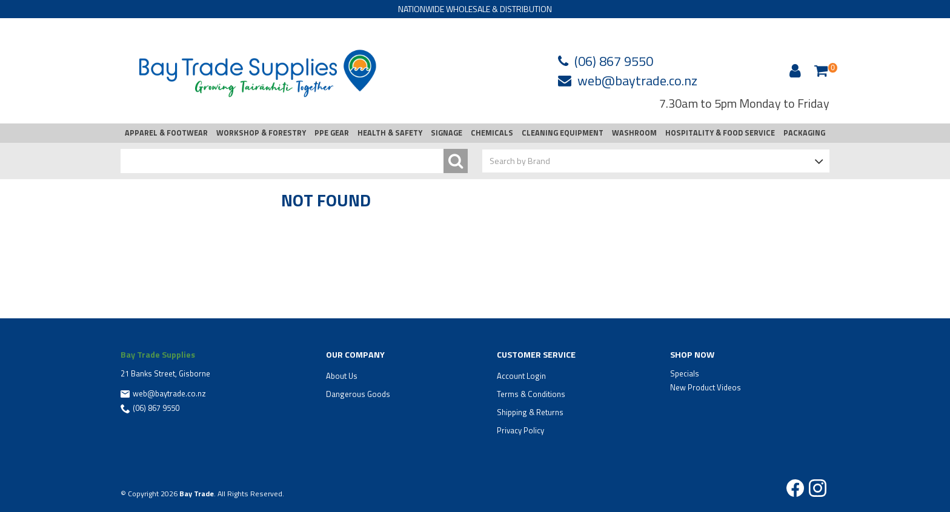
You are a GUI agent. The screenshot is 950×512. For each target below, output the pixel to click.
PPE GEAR (331, 133)
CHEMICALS (492, 133)
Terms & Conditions (531, 394)
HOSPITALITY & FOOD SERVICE (720, 133)
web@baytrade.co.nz (637, 80)
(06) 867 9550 (613, 61)
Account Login (521, 376)
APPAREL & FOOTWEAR (166, 133)
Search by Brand (520, 160)
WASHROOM (634, 133)
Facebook (795, 488)
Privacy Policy (520, 430)
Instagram (817, 488)
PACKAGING (804, 133)
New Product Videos (705, 387)
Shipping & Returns (530, 412)
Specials (684, 373)
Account (793, 71)
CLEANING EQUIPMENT (562, 133)
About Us (341, 376)
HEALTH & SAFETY (389, 133)
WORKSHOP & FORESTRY (261, 133)
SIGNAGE (446, 133)
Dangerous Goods (358, 394)
